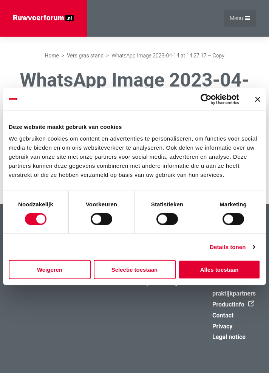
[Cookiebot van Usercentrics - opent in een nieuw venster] (206, 99)
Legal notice (229, 336)
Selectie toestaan (134, 269)
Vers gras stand (85, 56)
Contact (222, 315)
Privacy (222, 326)
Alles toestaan (219, 269)
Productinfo (231, 304)
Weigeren (49, 269)
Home (52, 56)
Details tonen (228, 246)
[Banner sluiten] (257, 99)
